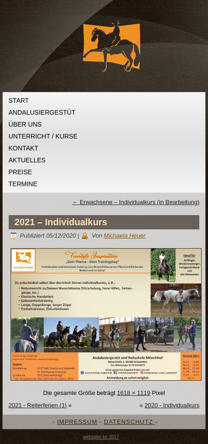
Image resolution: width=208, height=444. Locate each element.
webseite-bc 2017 (101, 436)
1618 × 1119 (133, 392)
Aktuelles (27, 160)
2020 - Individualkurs (172, 405)
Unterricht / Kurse (43, 136)
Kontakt (23, 148)
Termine (23, 184)
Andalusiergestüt (42, 112)
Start (19, 100)
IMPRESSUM (77, 421)
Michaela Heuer (125, 235)
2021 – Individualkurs (61, 222)
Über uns (25, 124)
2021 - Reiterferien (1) (38, 405)
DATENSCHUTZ (129, 421)
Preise (20, 172)
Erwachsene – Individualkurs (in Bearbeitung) (135, 202)
